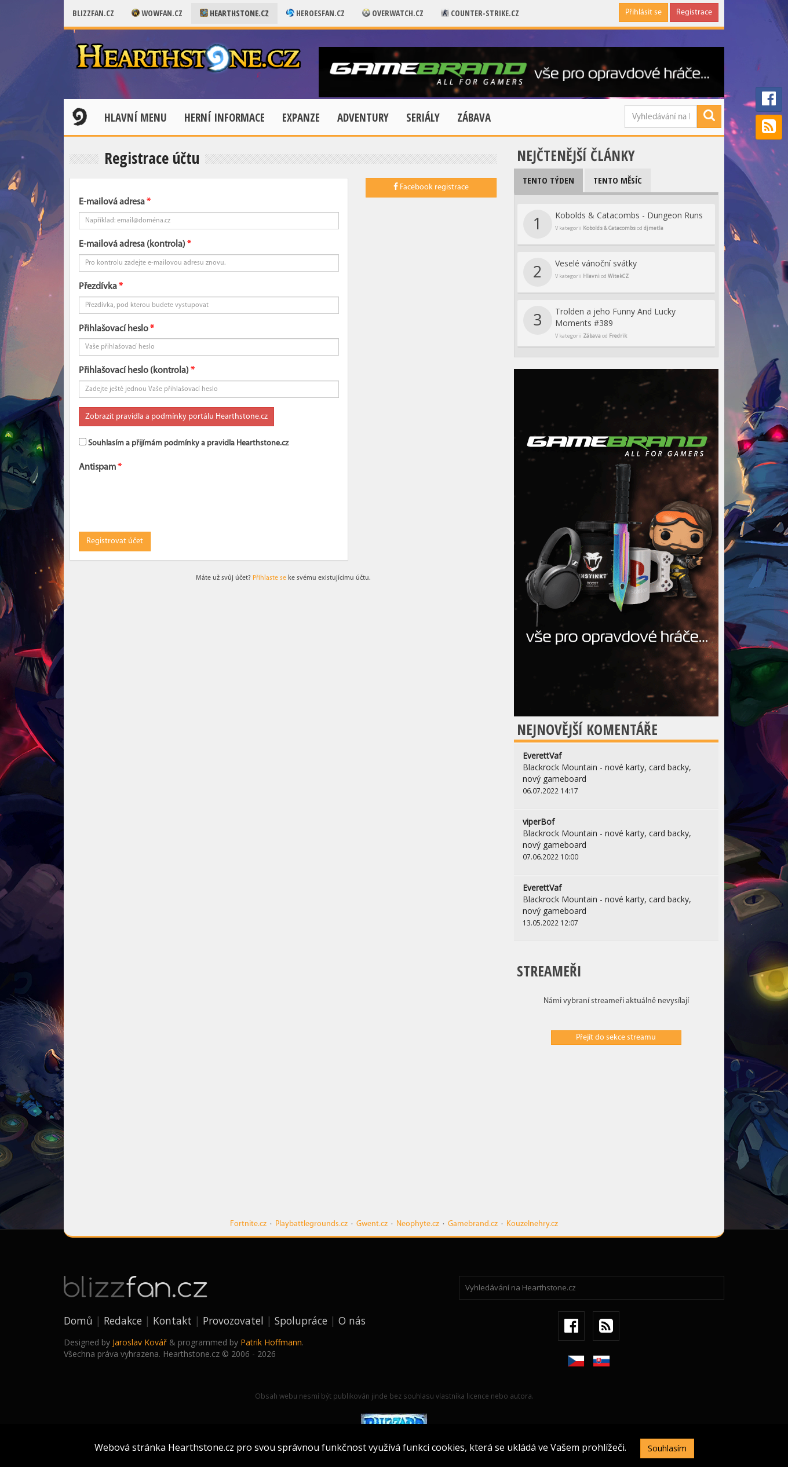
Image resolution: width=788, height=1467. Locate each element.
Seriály (423, 117)
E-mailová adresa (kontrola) (132, 244)
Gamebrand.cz (473, 1224)
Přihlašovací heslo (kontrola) (134, 370)
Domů (78, 1320)
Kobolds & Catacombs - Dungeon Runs (613, 224)
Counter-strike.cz (480, 13)
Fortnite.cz (248, 1224)
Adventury (363, 117)
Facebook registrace (431, 187)
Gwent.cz (372, 1224)
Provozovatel (233, 1320)
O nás (352, 1320)
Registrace (694, 12)
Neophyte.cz (417, 1224)
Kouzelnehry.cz (532, 1224)
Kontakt (172, 1320)
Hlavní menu (135, 117)
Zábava (474, 117)
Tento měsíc (617, 180)
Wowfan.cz (157, 13)
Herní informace (224, 117)
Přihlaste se (269, 578)
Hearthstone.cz (234, 13)
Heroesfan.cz (315, 13)
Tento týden (548, 180)
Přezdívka (98, 286)
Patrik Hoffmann (271, 1342)
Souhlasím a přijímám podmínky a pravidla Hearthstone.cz (184, 443)
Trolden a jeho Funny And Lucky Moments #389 (599, 322)
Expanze (301, 117)
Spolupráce (301, 1320)
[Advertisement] (616, 1137)
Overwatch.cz (393, 13)
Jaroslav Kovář (139, 1342)
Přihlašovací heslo (113, 329)
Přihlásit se (643, 12)
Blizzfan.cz (93, 13)
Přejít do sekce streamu (616, 1037)
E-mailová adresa (112, 202)
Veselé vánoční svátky (580, 272)
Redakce (123, 1320)
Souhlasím (667, 1448)
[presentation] (167, 499)
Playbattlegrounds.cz (311, 1224)
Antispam (97, 467)
